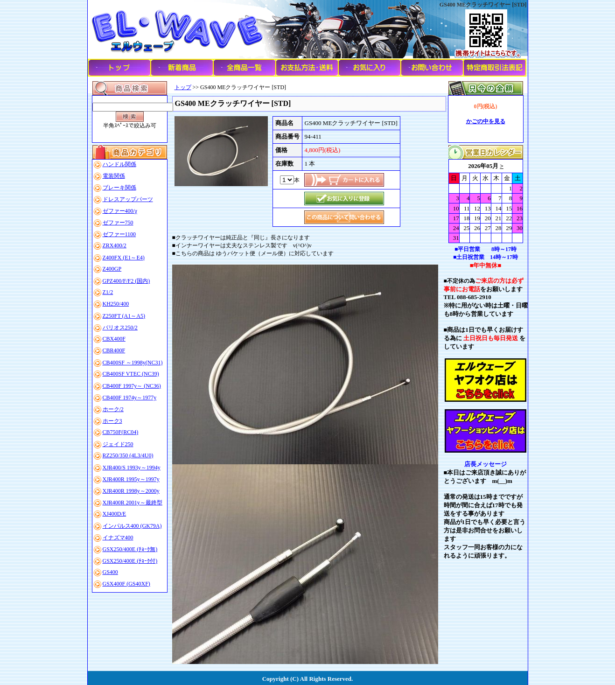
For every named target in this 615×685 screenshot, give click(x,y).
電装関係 (114, 176)
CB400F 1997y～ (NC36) (132, 386)
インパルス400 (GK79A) (132, 526)
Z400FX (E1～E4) (124, 257)
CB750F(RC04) (121, 432)
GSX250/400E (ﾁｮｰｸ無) (130, 549)
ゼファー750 (118, 222)
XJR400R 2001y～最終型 (132, 502)
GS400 (110, 572)
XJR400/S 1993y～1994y (132, 467)
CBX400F (114, 339)
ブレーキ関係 (119, 187)
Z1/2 (108, 292)
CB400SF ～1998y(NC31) (133, 362)
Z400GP (112, 269)
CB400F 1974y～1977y (130, 397)
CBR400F (114, 350)
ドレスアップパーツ (128, 199)
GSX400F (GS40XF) (126, 583)
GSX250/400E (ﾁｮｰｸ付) (130, 561)
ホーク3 (112, 421)
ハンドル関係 (119, 164)
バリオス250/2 (120, 327)
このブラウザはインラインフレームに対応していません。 (485, 201)
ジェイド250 (118, 444)
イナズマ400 (118, 537)
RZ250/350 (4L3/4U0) (128, 455)
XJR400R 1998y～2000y (131, 491)
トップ (183, 87)
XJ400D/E (114, 513)
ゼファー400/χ (120, 211)
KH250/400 (116, 304)
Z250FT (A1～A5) (124, 316)
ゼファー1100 (119, 234)
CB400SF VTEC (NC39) (131, 373)
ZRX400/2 (114, 245)
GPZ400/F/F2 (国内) (126, 281)
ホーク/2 (113, 409)
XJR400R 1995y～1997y (131, 479)
